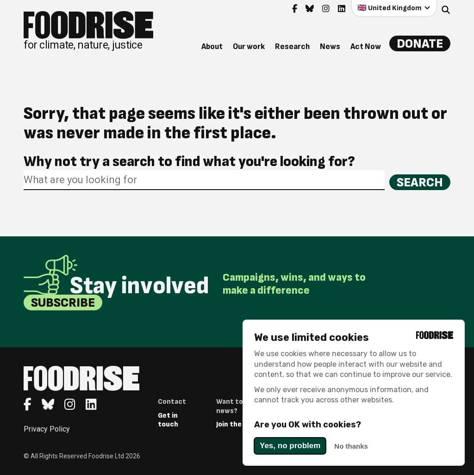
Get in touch (168, 420)
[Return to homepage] (88, 30)
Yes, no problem (290, 445)
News (330, 46)
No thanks (351, 446)
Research (292, 46)
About (212, 46)
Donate (420, 43)
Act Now (365, 46)
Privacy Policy (47, 429)
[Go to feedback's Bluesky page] (310, 9)
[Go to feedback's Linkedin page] (341, 9)
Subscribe (63, 302)
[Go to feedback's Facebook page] (294, 9)
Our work (249, 46)
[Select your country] (394, 8)
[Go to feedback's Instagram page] (326, 9)
